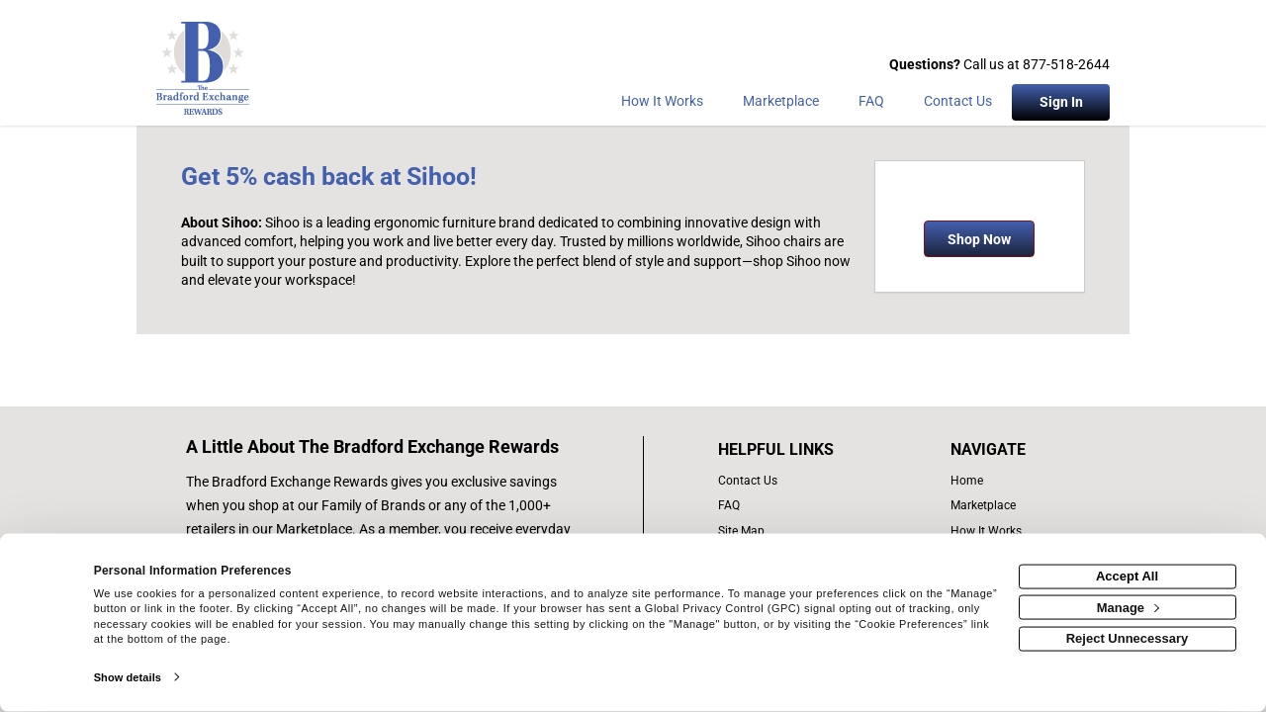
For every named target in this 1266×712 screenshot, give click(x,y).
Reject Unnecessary (1127, 638)
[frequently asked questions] (797, 505)
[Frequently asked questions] (871, 105)
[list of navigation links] (992, 481)
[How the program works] (662, 105)
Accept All (1127, 576)
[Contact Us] (958, 105)
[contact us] (797, 481)
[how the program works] (992, 531)
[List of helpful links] (797, 450)
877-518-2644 (1066, 64)
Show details (127, 677)
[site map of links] (797, 531)
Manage (1128, 606)
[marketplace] (781, 105)
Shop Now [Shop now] (979, 239)
